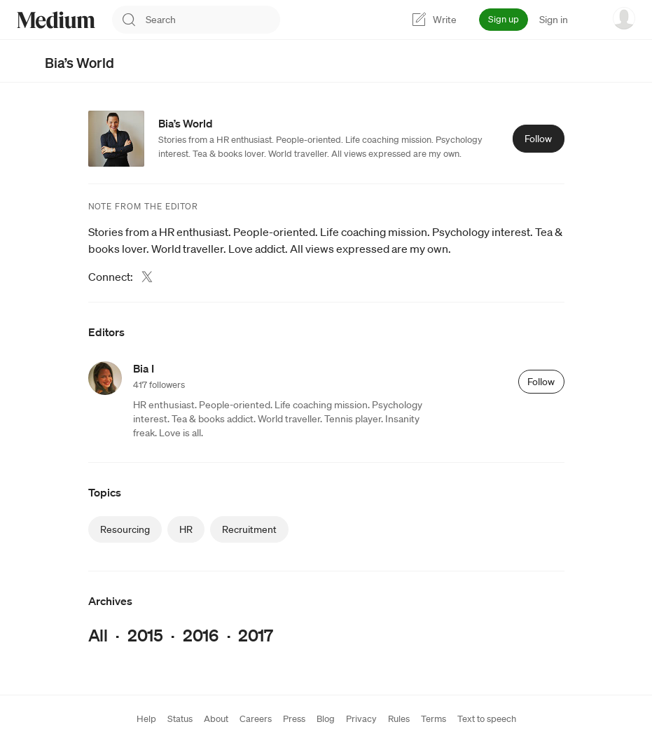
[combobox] (213, 20)
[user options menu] (624, 18)
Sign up (503, 19)
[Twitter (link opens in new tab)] (147, 276)
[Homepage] (56, 20)
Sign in (553, 19)
